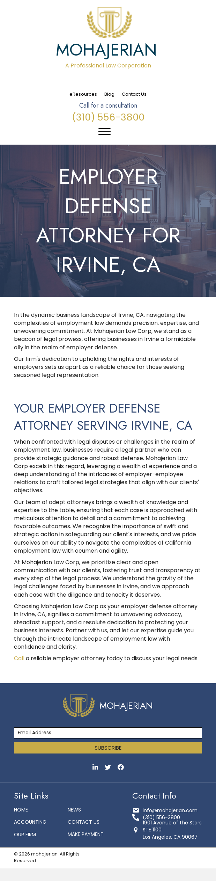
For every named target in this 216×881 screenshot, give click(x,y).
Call (19, 658)
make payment (86, 834)
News (74, 809)
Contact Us (134, 94)
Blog (109, 94)
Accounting (30, 821)
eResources (83, 94)
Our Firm (25, 834)
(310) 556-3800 (108, 117)
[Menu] (104, 132)
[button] (108, 747)
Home (21, 809)
